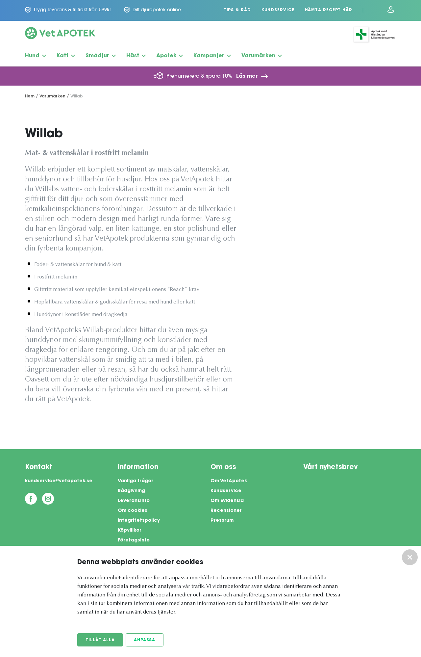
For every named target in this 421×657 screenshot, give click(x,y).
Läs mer (247, 76)
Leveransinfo (134, 501)
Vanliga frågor (135, 481)
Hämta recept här (328, 10)
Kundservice (277, 10)
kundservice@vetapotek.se (58, 481)
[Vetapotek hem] (60, 34)
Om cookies (132, 511)
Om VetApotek (228, 481)
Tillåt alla (100, 640)
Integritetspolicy (139, 520)
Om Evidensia (227, 501)
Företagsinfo (134, 540)
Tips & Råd (237, 10)
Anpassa (144, 640)
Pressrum (222, 520)
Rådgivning (131, 491)
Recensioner (226, 511)
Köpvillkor (129, 530)
